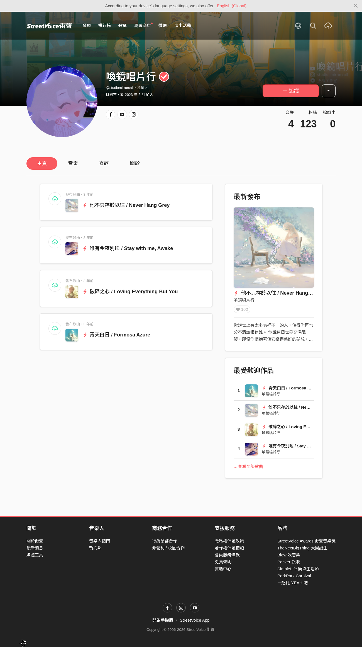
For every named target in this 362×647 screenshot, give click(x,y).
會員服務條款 (227, 555)
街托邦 (95, 548)
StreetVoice (49, 25)
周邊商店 (143, 25)
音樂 (73, 163)
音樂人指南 (99, 541)
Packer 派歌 (288, 562)
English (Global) (232, 5)
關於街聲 (34, 541)
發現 (86, 25)
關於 (135, 163)
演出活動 (182, 25)
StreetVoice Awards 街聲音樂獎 (306, 541)
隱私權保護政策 (229, 541)
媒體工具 (34, 555)
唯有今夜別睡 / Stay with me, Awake (127, 248)
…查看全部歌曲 (248, 468)
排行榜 (104, 25)
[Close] (355, 6)
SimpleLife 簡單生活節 (298, 569)
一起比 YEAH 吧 (292, 583)
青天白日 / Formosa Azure (116, 335)
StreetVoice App (195, 620)
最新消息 (34, 548)
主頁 (42, 163)
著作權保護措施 (229, 548)
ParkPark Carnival (294, 576)
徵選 (162, 25)
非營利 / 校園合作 (168, 548)
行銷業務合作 (164, 541)
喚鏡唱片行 (244, 300)
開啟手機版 (162, 620)
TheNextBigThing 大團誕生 (302, 548)
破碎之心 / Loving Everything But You (130, 291)
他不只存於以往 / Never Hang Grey (126, 205)
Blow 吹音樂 (288, 555)
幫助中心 (223, 569)
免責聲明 (223, 562)
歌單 (122, 25)
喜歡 (104, 163)
